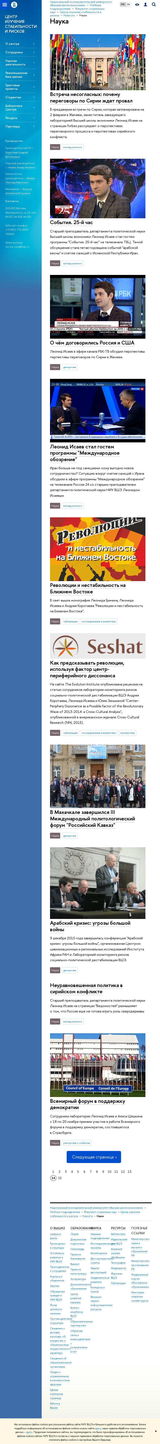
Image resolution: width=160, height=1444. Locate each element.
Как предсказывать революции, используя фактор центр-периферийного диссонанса (87, 669)
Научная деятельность (15, 62)
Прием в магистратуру (78, 1271)
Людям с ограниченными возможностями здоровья (60, 1378)
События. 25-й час (71, 222)
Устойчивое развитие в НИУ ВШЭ (57, 1257)
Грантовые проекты (12, 87)
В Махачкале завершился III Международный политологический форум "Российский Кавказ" (92, 818)
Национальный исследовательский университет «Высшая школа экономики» (96, 1207)
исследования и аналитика (99, 621)
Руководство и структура (57, 1245)
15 (60, 1178)
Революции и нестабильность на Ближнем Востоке (88, 588)
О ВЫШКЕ (57, 1228)
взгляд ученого (72, 147)
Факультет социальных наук (100, 1212)
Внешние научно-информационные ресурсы (101, 1303)
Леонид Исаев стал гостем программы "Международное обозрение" (85, 453)
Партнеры (12, 126)
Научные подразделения (100, 1236)
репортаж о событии (76, 1143)
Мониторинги (99, 1253)
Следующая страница (94, 1157)
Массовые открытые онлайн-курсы (139, 1296)
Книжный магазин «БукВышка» (118, 1253)
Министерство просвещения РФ (140, 1265)
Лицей (74, 1234)
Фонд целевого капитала (56, 1309)
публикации (70, 621)
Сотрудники (14, 52)
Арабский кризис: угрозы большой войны (90, 926)
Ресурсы (11, 118)
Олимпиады (77, 1249)
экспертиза (127, 733)
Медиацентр (118, 1268)
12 (123, 1171)
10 (109, 1171)
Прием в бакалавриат (77, 1256)
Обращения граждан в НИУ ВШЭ (57, 1296)
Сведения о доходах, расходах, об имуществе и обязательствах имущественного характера (60, 1341)
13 (129, 1171)
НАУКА (96, 1228)
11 (116, 1171)
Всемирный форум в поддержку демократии (87, 1104)
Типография (118, 1262)
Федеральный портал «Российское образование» (140, 1281)
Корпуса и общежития (57, 1278)
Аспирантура (78, 1279)
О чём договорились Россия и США (92, 342)
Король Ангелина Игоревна (18, 191)
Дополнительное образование (80, 1286)
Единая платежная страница (56, 1394)
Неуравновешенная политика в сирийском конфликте (86, 988)
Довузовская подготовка (78, 1241)
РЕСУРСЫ (118, 1228)
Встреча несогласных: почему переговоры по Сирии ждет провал (91, 97)
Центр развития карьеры (75, 1298)
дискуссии (69, 367)
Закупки (54, 1286)
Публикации (118, 1283)
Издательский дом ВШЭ (119, 1241)
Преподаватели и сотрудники (59, 1269)
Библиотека (118, 1234)
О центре (12, 44)
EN (128, 4)
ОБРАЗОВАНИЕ (81, 1228)
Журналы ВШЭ (116, 1275)
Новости (87, 1216)
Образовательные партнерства (81, 1323)
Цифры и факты (55, 1236)
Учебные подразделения (65, 1212)
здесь (98, 1428)
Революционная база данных (16, 74)
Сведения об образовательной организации (60, 1362)
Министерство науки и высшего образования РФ (140, 1247)
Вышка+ (75, 1264)
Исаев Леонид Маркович (20, 180)
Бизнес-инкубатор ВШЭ (76, 1312)
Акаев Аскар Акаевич (21, 167)
